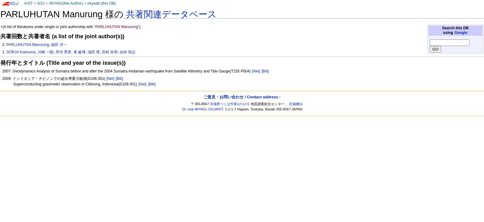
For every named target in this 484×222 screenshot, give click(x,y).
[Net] (256, 71)
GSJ (41, 3)
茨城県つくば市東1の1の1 (230, 104)
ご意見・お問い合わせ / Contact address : (241, 97)
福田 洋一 (59, 45)
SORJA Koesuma (20, 52)
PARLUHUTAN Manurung (27, 45)
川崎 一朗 (45, 52)
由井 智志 (128, 52)
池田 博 (94, 52)
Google (460, 33)
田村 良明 (110, 52)
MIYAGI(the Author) (66, 3)
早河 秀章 (63, 52)
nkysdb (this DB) (101, 3)
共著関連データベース (171, 14)
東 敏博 (79, 52)
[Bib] (265, 71)
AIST (28, 3)
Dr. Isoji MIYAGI (194, 109)
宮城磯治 (295, 104)
